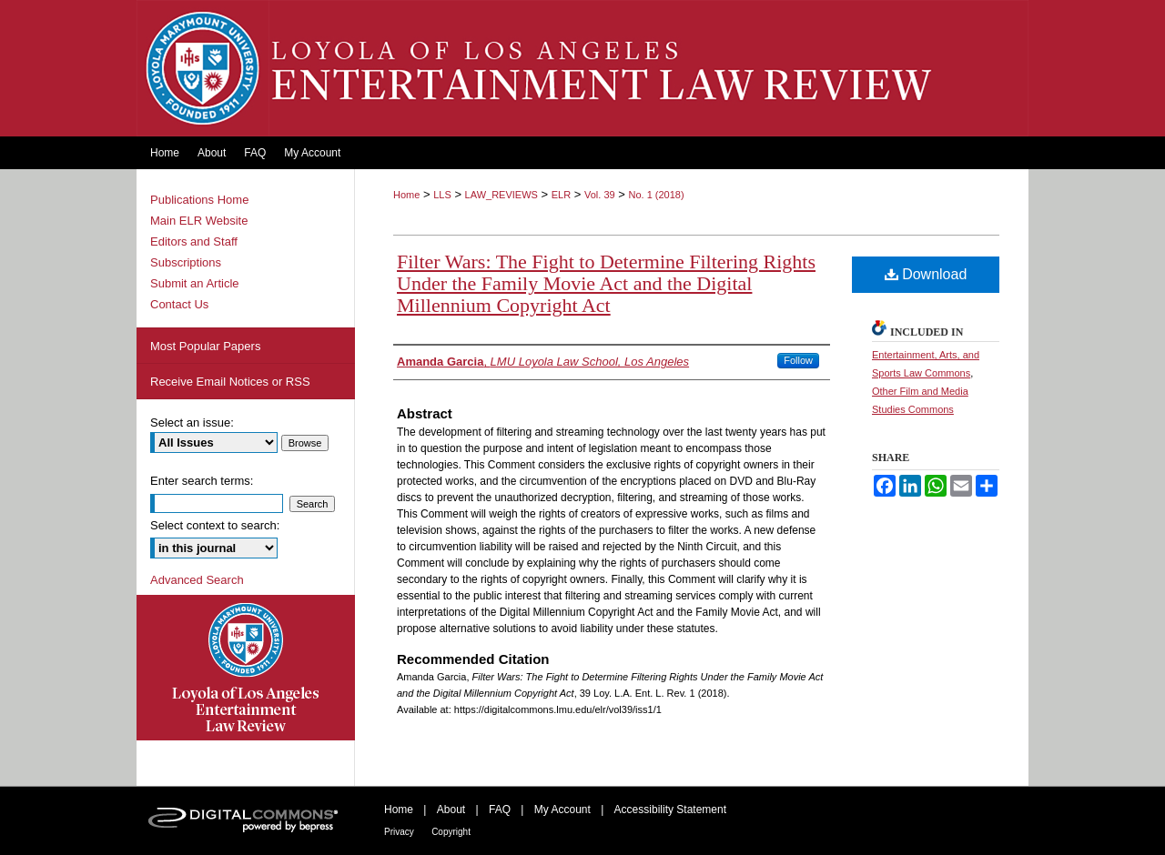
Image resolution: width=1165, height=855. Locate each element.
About (451, 809)
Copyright (451, 832)
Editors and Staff (194, 241)
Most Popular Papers (205, 346)
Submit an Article (194, 283)
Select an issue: (192, 422)
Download (926, 274)
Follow (798, 360)
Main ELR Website (199, 220)
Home (406, 194)
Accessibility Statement (670, 809)
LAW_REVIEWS (501, 194)
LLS (442, 194)
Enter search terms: (201, 481)
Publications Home (199, 199)
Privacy (399, 832)
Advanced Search (197, 580)
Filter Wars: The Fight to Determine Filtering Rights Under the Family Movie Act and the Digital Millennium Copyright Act (606, 283)
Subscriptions (185, 262)
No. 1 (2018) (656, 194)
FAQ (500, 809)
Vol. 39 (599, 194)
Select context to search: (214, 525)
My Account (562, 809)
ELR (561, 194)
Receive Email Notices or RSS (230, 381)
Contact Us (179, 304)
